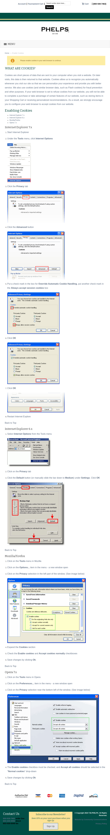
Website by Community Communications (91, 820)
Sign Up (51, 826)
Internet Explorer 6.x (17, 118)
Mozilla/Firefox (15, 120)
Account (22, 4)
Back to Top (10, 423)
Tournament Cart (35, 4)
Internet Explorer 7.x (17, 115)
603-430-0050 (9, 821)
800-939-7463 (9, 818)
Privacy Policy (101, 824)
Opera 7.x (13, 123)
